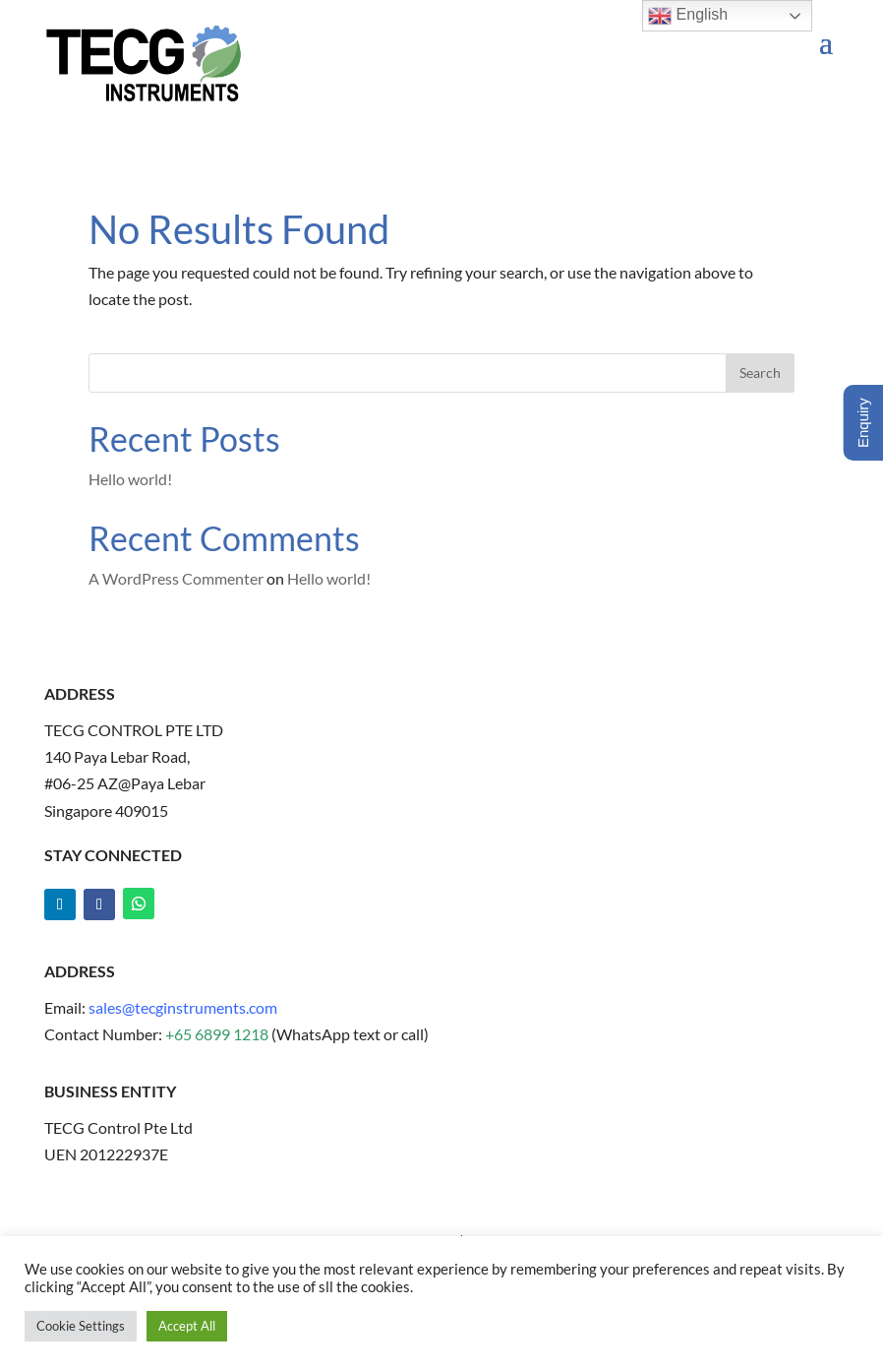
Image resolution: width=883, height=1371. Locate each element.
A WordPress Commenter (176, 578)
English (688, 16)
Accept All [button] (186, 1326)
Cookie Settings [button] (80, 1326)
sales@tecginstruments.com (182, 1007)
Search (760, 372)
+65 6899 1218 (218, 1034)
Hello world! (130, 478)
